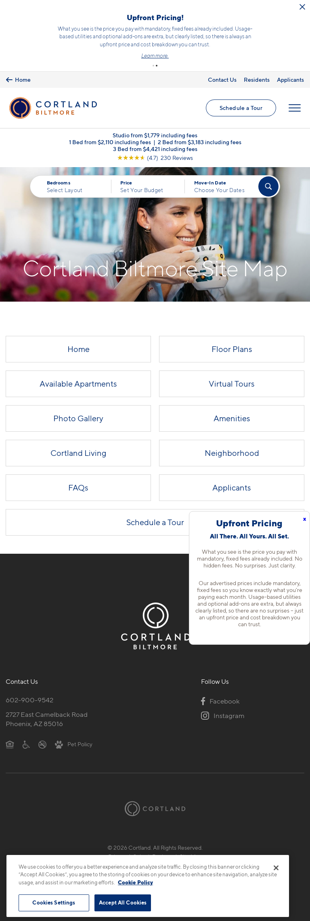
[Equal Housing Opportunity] (10, 743)
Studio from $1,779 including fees (155, 135)
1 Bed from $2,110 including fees (110, 142)
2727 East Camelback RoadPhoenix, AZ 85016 (47, 719)
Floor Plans (232, 349)
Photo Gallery (78, 418)
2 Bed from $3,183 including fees (199, 142)
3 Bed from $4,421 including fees (155, 148)
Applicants (290, 79)
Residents (257, 79)
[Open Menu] (295, 108)
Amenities (232, 418)
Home (78, 349)
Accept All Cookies (123, 902)
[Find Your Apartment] (268, 186)
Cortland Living (78, 453)
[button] (153, 65)
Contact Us (222, 79)
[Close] (276, 868)
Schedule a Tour (241, 107)
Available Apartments (78, 384)
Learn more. (155, 55)
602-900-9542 (29, 700)
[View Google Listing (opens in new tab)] (155, 157)
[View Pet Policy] (73, 743)
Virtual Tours (232, 384)
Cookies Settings (53, 902)
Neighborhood (232, 453)
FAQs (78, 488)
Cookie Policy (135, 882)
